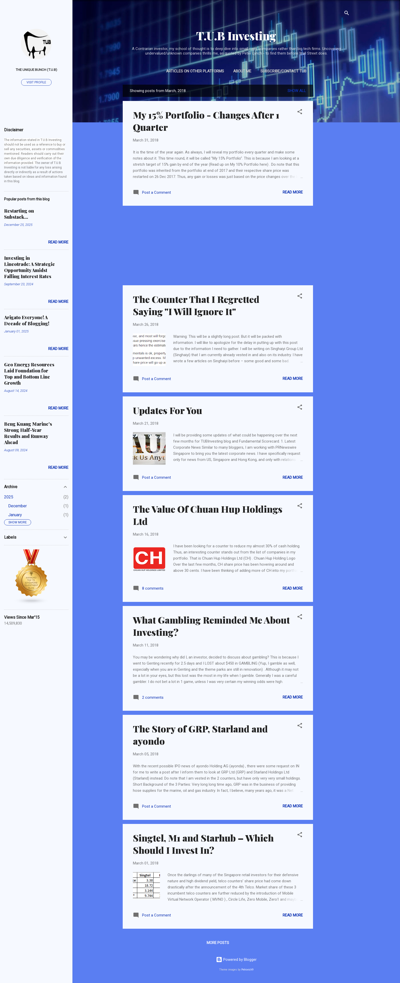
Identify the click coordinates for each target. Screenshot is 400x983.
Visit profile (36, 82)
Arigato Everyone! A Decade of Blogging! (26, 320)
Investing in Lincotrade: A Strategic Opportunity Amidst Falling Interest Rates (29, 267)
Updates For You (167, 410)
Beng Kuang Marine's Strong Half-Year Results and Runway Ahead (28, 433)
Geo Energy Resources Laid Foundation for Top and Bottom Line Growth (29, 373)
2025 (8, 497)
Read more (293, 192)
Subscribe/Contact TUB (283, 71)
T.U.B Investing (236, 35)
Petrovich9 (247, 969)
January (15, 514)
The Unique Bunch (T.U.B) (36, 70)
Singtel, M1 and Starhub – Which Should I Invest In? (203, 844)
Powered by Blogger (236, 959)
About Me (242, 71)
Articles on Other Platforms (195, 71)
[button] (300, 113)
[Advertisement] (333, 161)
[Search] (347, 14)
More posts (218, 943)
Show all (297, 90)
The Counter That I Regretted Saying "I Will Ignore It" (196, 305)
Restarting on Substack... (19, 214)
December (17, 505)
